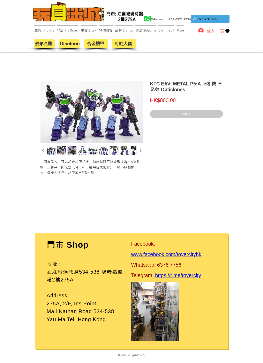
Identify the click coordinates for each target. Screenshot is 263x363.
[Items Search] (209, 19)
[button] (224, 31)
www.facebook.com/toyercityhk (166, 254)
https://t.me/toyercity (178, 275)
